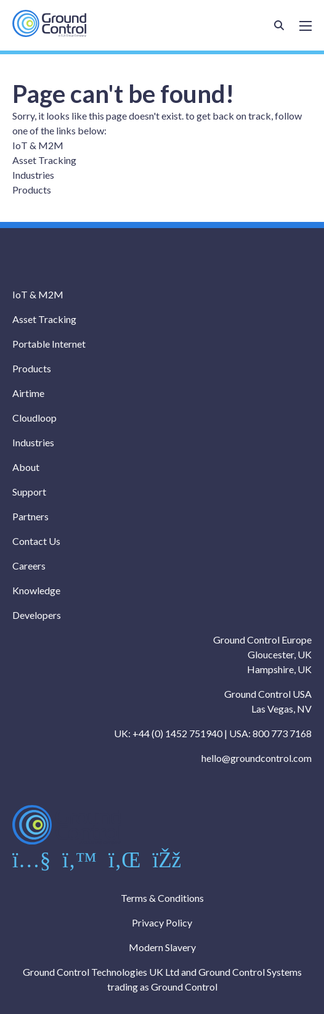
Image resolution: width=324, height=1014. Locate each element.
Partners (30, 516)
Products (31, 189)
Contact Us (36, 541)
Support (29, 491)
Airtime (28, 393)
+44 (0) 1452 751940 (177, 733)
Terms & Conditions (162, 898)
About (25, 467)
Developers (36, 615)
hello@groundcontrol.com (256, 758)
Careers (29, 565)
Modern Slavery (162, 947)
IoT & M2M (37, 145)
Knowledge (36, 590)
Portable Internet (49, 344)
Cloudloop (34, 417)
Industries (33, 175)
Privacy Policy (162, 922)
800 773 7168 (282, 733)
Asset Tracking (44, 160)
